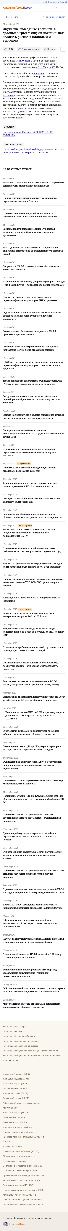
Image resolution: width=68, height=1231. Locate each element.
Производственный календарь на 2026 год (23, 1175)
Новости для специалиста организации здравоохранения (30, 1050)
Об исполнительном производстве (19, 1156)
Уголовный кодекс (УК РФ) (15, 1093)
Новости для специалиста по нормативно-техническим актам (32, 1055)
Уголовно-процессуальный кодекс (19, 1132)
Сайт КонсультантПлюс (54, 2)
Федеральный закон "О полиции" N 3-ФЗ (22, 1180)
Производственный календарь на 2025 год (23, 1136)
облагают (55, 101)
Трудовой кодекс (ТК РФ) (15, 1088)
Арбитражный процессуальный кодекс (21, 1103)
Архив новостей (10, 1060)
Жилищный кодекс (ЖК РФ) (16, 1078)
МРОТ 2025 (8, 1141)
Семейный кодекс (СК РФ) (15, 1122)
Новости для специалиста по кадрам (20, 1045)
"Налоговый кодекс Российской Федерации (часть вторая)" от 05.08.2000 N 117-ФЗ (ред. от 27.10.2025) (34, 151)
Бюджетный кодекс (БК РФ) (16, 1098)
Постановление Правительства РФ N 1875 (23, 1204)
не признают (20, 111)
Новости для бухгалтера (14, 1026)
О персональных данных (14, 1161)
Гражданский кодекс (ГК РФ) (16, 1074)
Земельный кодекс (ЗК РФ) (15, 1112)
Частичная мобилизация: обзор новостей (22, 1199)
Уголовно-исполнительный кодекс (19, 1127)
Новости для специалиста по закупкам (21, 1041)
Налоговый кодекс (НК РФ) (15, 1083)
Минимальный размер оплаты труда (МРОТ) (23, 1190)
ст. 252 (52, 67)
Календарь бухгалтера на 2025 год (19, 1194)
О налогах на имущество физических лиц (22, 1165)
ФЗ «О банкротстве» (12, 1146)
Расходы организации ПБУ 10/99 (19, 1185)
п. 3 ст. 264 (40, 67)
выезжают (8, 95)
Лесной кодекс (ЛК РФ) (14, 1117)
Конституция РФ (10, 1107)
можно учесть (23, 60)
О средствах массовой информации (20, 1170)
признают (38, 73)
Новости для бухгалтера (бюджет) (19, 1036)
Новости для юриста (12, 1031)
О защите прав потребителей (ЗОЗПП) (21, 1151)
